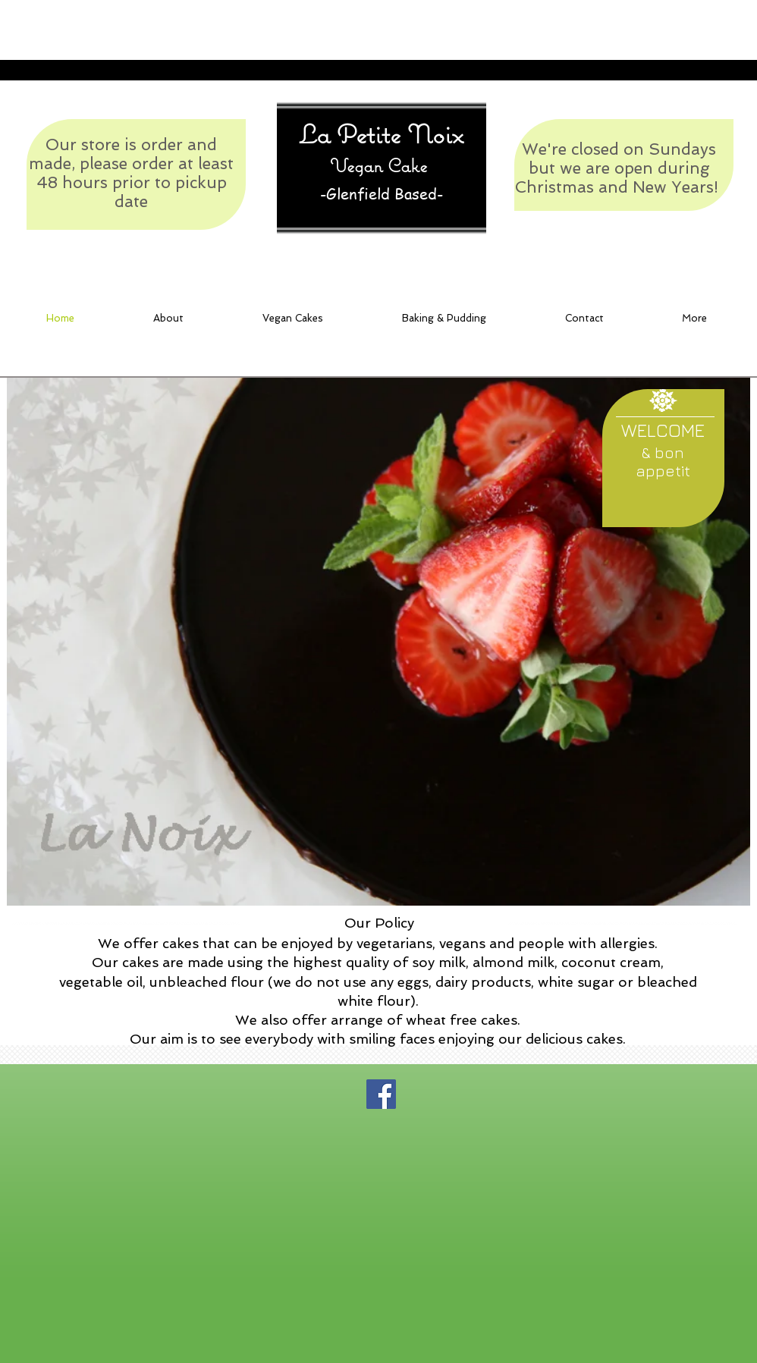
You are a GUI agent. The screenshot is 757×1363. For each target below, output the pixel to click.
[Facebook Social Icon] (381, 1094)
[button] (584, 318)
